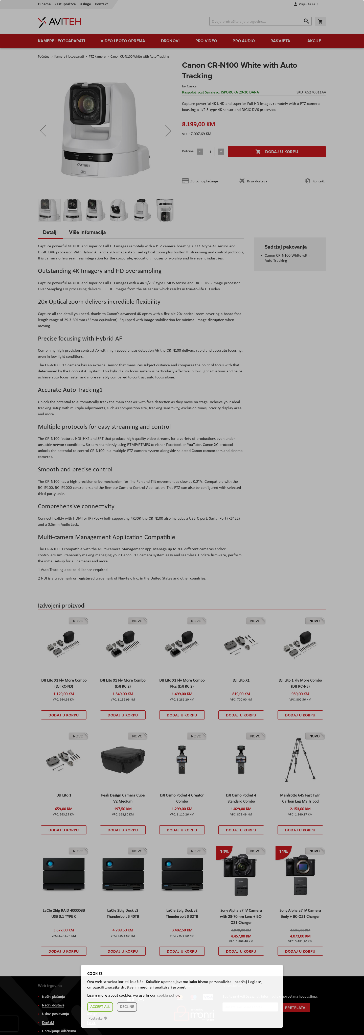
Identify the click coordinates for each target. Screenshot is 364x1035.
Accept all (100, 1007)
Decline (127, 1007)
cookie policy (168, 996)
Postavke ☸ (97, 1019)
